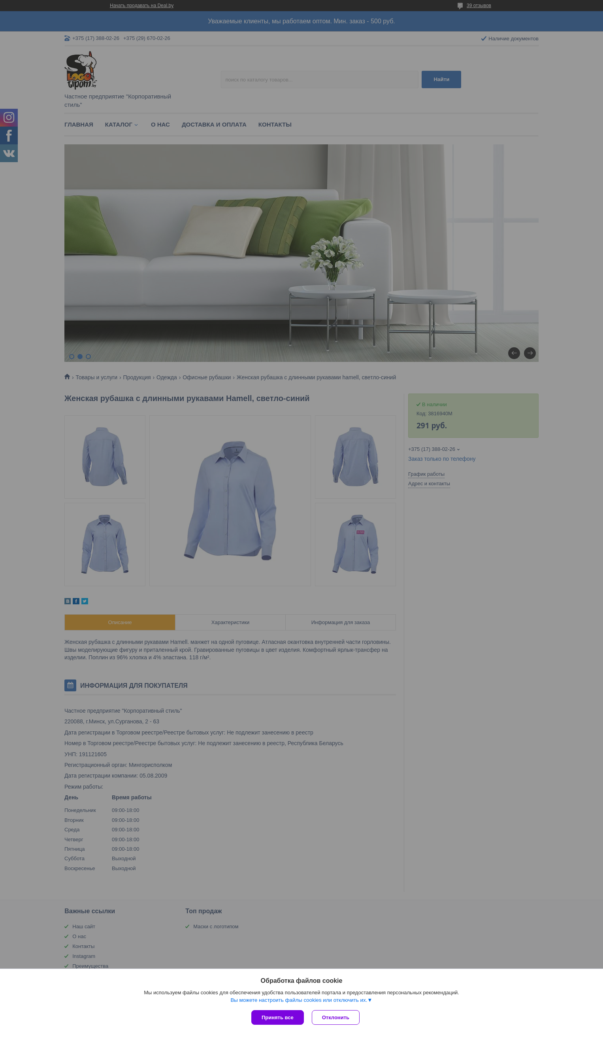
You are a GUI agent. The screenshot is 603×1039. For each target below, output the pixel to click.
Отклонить (335, 1017)
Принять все (278, 1017)
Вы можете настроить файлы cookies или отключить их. (298, 1000)
